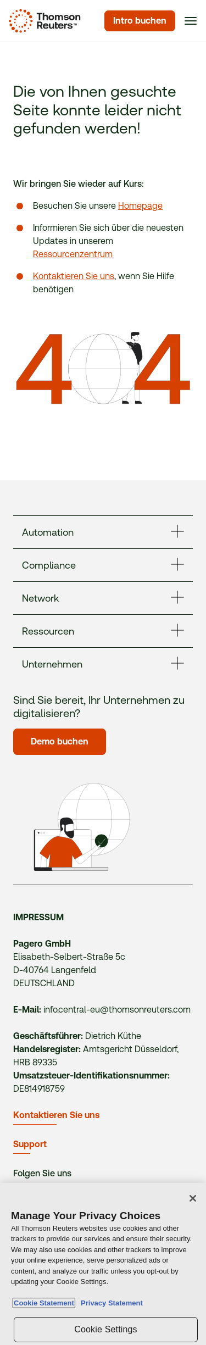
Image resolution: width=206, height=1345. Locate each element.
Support (30, 1144)
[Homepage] (42, 21)
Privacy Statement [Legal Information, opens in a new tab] (110, 1303)
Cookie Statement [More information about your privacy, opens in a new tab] (44, 1303)
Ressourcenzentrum (73, 254)
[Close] (193, 1198)
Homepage (140, 206)
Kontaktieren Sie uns (73, 276)
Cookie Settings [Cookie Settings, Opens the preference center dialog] (105, 1329)
